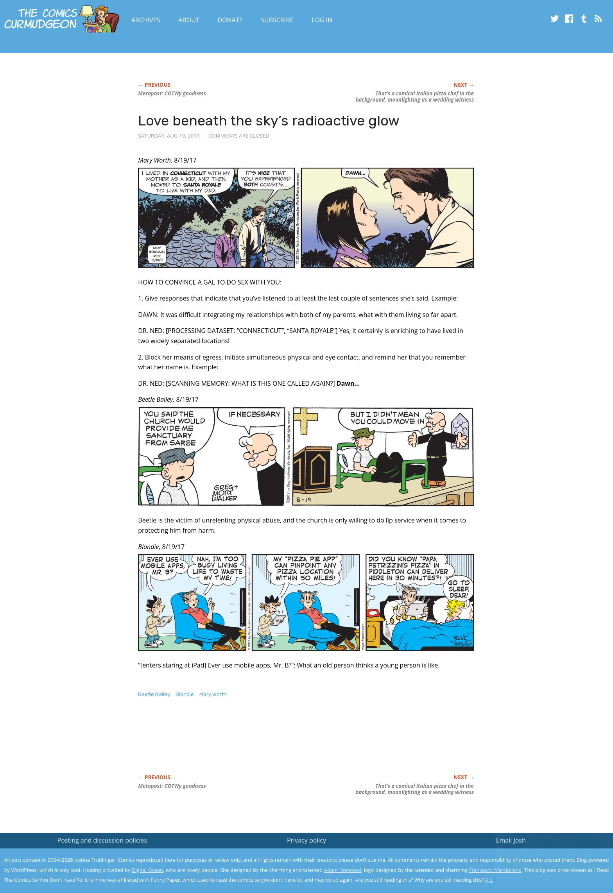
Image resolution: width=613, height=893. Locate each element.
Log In (322, 20)
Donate (230, 20)
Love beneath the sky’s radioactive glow (269, 120)
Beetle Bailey (154, 694)
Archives (145, 20)
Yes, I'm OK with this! (546, 864)
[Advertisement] (280, 744)
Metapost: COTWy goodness (172, 93)
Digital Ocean (147, 869)
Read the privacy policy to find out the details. (543, 844)
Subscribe (277, 20)
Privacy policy (306, 840)
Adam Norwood (342, 869)
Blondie (185, 694)
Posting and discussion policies (102, 840)
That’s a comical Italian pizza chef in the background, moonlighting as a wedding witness (415, 96)
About (188, 20)
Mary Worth (213, 694)
